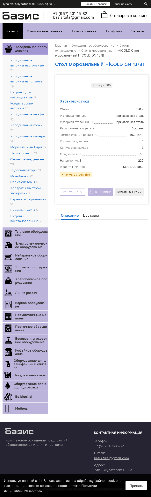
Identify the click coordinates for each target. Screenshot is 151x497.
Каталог (13, 31)
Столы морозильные (96, 50)
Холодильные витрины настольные (27, 65)
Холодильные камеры (28, 138)
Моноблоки (21, 176)
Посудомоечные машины (30, 316)
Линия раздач (26, 292)
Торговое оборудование (31, 269)
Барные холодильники (28, 201)
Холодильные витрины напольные (26, 81)
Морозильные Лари (28, 147)
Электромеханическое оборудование (31, 245)
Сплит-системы (24, 182)
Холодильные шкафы (27, 116)
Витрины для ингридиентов (23, 94)
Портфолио (113, 31)
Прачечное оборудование (31, 328)
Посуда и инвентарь (30, 375)
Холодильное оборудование (31, 49)
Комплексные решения (44, 31)
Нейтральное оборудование (31, 257)
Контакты (137, 31)
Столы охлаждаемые (27, 161)
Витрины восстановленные (25, 218)
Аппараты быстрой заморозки (25, 190)
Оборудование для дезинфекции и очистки (30, 364)
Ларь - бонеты (23, 153)
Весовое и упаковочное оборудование (31, 340)
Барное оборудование (31, 305)
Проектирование (83, 31)
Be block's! (23, 396)
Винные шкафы (24, 210)
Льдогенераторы (25, 170)
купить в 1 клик (129, 192)
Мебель (21, 408)
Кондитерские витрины (21, 106)
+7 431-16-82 (70, 13)
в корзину (103, 192)
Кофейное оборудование (31, 352)
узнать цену (72, 192)
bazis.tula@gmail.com (73, 17)
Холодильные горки (26, 127)
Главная (61, 45)
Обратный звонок (95, 4)
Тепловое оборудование (31, 233)
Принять (136, 485)
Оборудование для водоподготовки (30, 385)
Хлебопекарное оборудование (31, 281)
